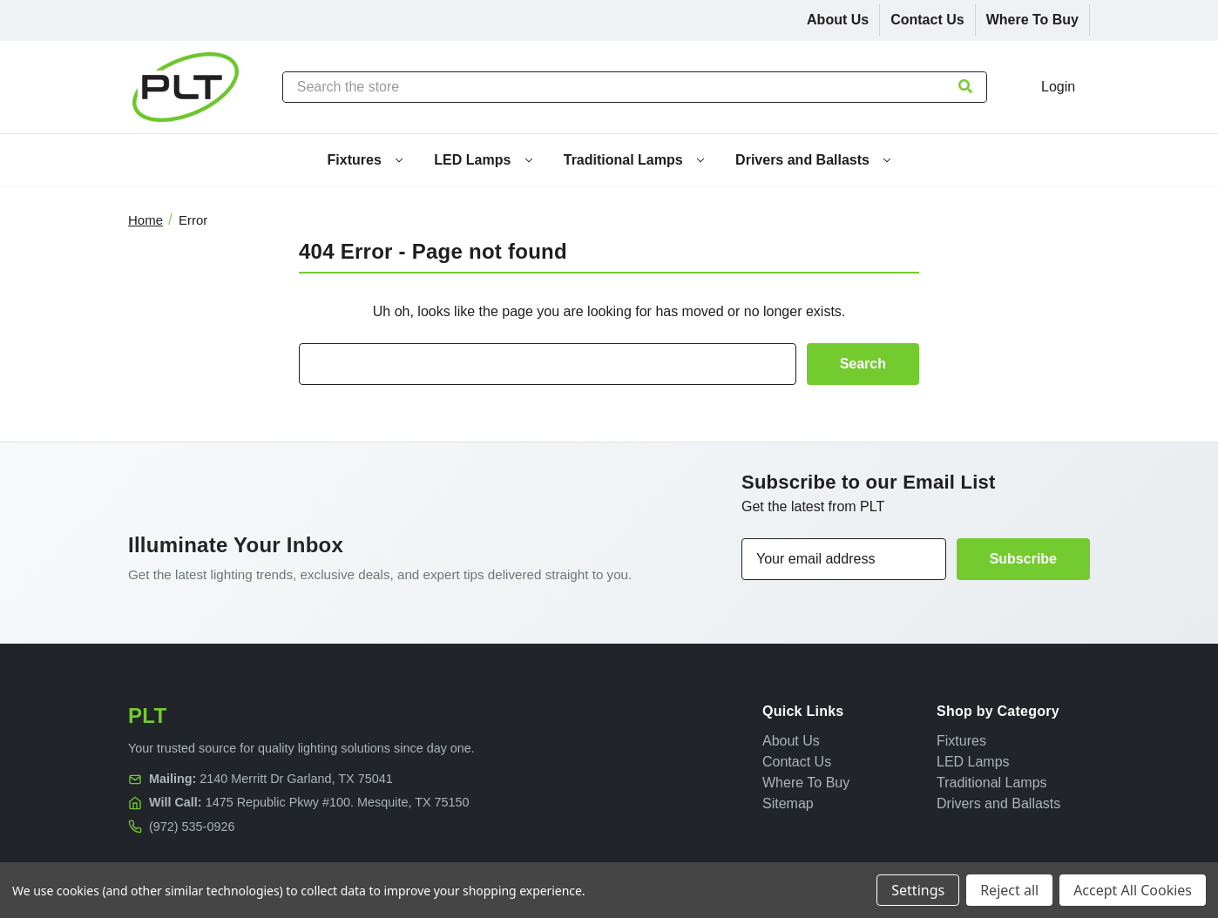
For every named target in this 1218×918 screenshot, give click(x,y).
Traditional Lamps (634, 159)
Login (1058, 86)
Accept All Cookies (1132, 890)
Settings (917, 890)
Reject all (1009, 890)
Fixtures (365, 159)
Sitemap (788, 803)
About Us (838, 19)
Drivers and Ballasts (812, 159)
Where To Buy (1032, 19)
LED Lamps (482, 159)
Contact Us (927, 19)
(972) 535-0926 (191, 827)
